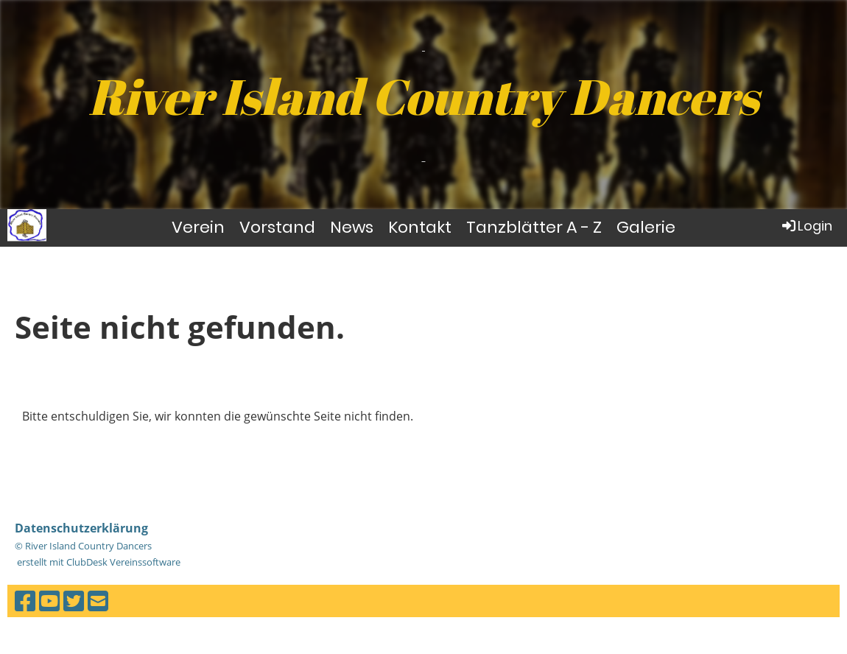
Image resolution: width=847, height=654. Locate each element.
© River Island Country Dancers (83, 545)
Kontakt (419, 227)
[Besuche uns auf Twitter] (73, 600)
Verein (198, 227)
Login (806, 226)
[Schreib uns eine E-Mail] (98, 600)
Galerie (645, 227)
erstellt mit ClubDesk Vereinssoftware (97, 562)
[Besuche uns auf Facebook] (25, 600)
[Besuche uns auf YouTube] (49, 600)
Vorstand (277, 227)
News (351, 227)
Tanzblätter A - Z (534, 227)
